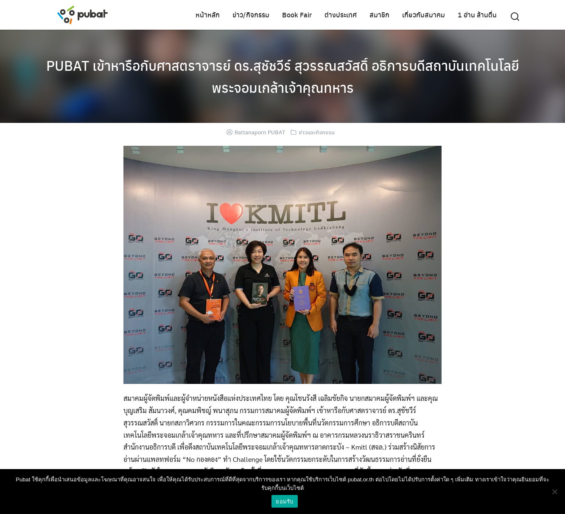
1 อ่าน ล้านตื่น (477, 14)
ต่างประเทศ (340, 14)
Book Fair (297, 14)
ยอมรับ (284, 501)
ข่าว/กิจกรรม (250, 14)
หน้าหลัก (208, 14)
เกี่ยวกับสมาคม (423, 14)
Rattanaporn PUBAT (260, 132)
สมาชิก (379, 14)
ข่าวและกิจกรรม (317, 132)
